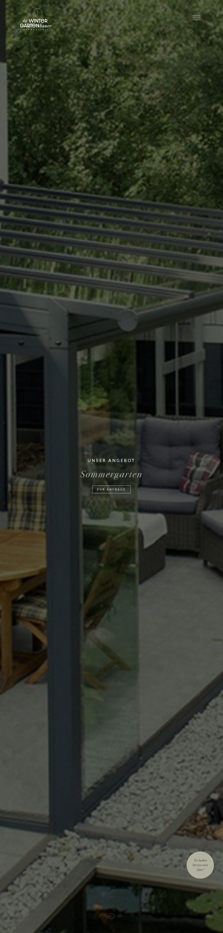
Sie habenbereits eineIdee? (200, 865)
